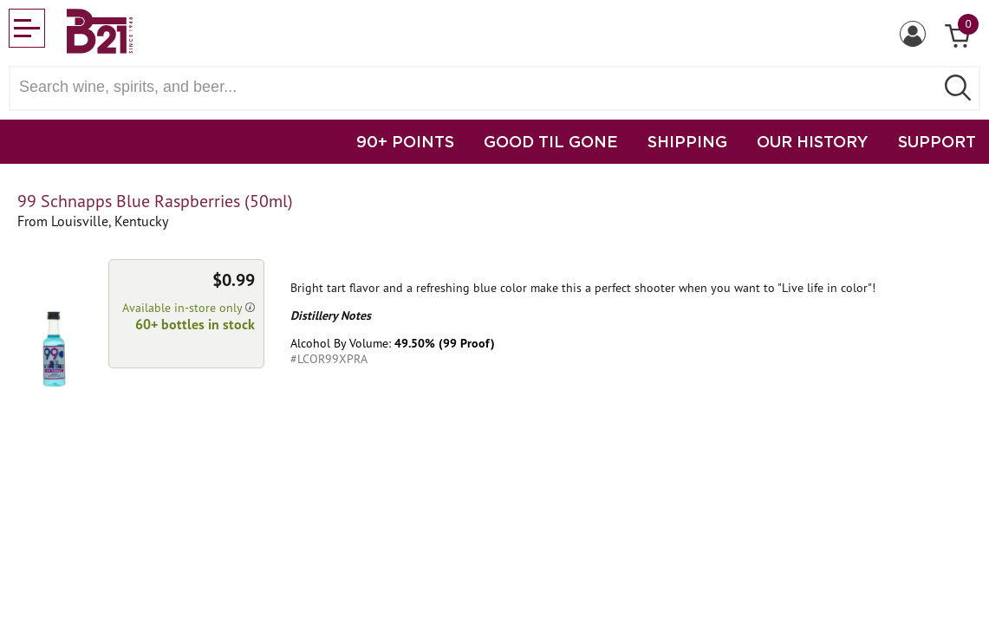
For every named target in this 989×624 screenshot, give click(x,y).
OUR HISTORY (813, 141)
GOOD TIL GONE (551, 141)
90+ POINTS (405, 141)
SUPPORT (937, 141)
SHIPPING (687, 141)
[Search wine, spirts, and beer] (477, 87)
